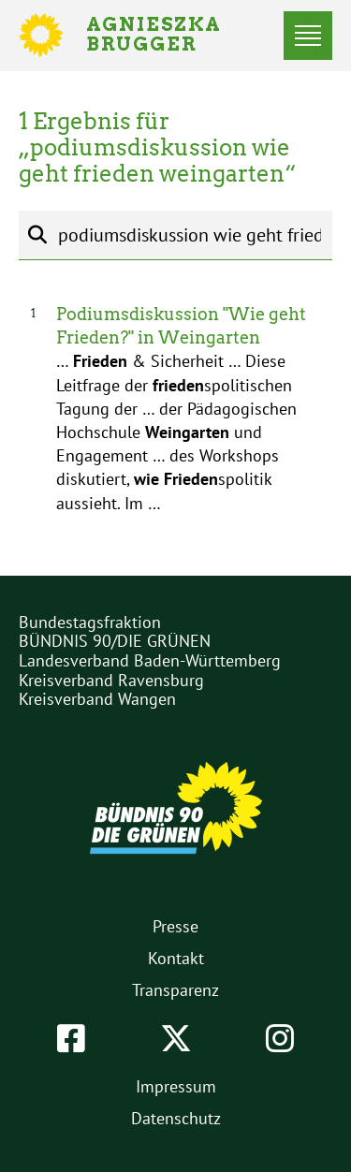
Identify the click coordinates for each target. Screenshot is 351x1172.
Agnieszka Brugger (164, 35)
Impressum (176, 1086)
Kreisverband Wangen (97, 699)
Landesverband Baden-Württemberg (150, 660)
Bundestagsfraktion (90, 622)
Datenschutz (176, 1118)
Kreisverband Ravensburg (111, 680)
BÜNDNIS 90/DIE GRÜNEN (115, 641)
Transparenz (175, 990)
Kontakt (176, 958)
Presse (175, 926)
